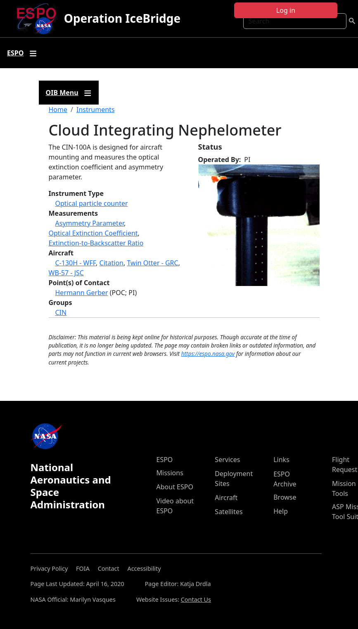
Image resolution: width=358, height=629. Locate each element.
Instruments (95, 109)
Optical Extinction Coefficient (93, 233)
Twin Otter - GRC (152, 262)
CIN (61, 312)
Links (281, 459)
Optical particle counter (91, 203)
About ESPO (174, 486)
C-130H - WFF (75, 262)
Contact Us (196, 599)
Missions (169, 472)
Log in (285, 10)
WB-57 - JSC (66, 272)
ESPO (164, 459)
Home (58, 109)
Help (280, 511)
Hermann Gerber (81, 292)
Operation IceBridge (122, 18)
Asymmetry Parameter (89, 223)
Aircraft (226, 497)
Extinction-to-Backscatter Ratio (96, 243)
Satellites (228, 511)
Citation (111, 262)
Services (227, 459)
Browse (284, 497)
